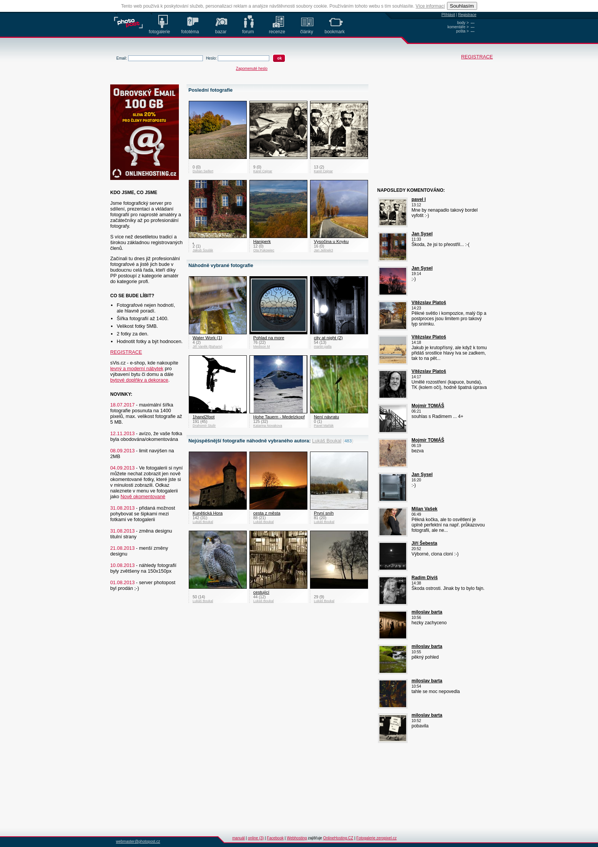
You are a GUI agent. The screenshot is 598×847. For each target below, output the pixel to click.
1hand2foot (204, 417)
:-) (414, 485)
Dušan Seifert (203, 171)
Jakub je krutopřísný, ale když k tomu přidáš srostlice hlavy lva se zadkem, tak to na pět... (449, 353)
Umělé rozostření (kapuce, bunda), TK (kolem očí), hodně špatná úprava (449, 384)
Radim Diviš (425, 577)
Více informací (430, 6)
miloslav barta (427, 612)
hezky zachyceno (429, 622)
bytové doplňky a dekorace (139, 380)
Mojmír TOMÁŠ (428, 405)
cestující (261, 592)
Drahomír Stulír (204, 426)
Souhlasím (462, 6)
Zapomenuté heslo (252, 68)
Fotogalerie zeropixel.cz (376, 838)
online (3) (256, 838)
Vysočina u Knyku (331, 241)
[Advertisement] (425, 132)
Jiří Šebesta (424, 543)
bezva (418, 450)
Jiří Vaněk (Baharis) (207, 346)
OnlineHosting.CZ (338, 838)
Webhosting (297, 838)
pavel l (419, 199)
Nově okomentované (143, 496)
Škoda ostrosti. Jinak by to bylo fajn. (448, 588)
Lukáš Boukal (326, 441)
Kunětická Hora (208, 513)
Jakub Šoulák (203, 250)
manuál (238, 838)
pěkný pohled (425, 657)
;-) (414, 279)
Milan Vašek (424, 509)
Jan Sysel (422, 233)
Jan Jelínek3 (323, 250)
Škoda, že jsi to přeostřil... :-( (440, 244)
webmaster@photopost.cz (138, 841)
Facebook (275, 838)
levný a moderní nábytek (136, 368)
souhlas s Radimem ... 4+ (437, 416)
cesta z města (266, 513)
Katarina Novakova (267, 426)
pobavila (420, 726)
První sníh (324, 513)
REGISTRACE (465, 57)
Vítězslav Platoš (429, 302)
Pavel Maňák (324, 426)
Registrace (467, 15)
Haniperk (262, 241)
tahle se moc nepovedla (436, 691)
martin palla (322, 346)
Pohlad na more (268, 337)
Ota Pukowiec (263, 250)
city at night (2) (328, 337)
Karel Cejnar (262, 171)
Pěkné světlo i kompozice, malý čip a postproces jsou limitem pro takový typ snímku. (449, 319)
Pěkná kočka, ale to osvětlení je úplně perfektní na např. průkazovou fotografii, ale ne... (448, 525)
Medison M (261, 346)
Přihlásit (448, 15)
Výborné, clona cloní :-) (435, 554)
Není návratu (326, 417)
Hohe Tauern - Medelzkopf (279, 417)
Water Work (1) (207, 337)
